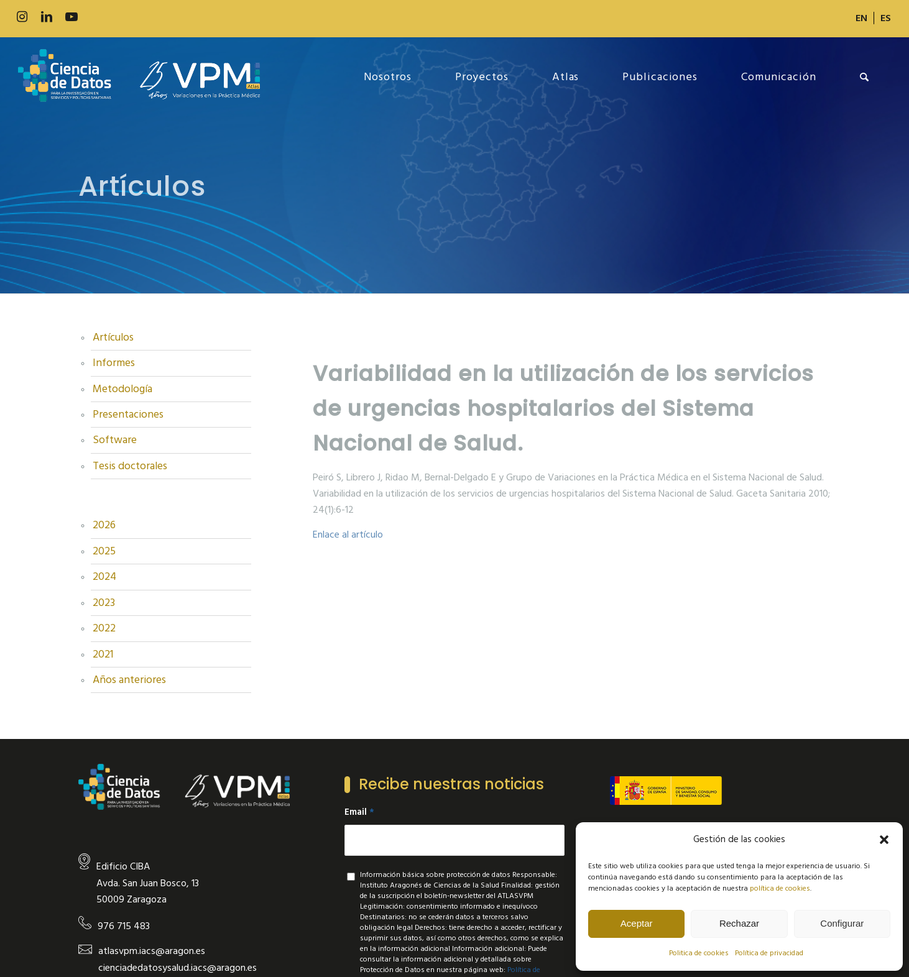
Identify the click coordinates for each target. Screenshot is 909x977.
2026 (104, 525)
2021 (103, 654)
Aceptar (637, 923)
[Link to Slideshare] (121, 17)
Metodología (122, 389)
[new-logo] (139, 77)
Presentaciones (128, 414)
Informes (114, 362)
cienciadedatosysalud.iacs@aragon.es (177, 968)
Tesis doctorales (130, 466)
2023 (104, 602)
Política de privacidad (769, 953)
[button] (884, 839)
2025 (104, 551)
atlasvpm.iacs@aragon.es (151, 951)
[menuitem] (861, 18)
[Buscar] (864, 77)
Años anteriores (129, 679)
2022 (104, 628)
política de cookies (780, 888)
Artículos (113, 337)
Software (115, 440)
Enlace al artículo (348, 534)
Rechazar (739, 923)
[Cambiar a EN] (861, 18)
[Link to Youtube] (71, 17)
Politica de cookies (699, 953)
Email (359, 812)
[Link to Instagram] (21, 17)
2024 (104, 576)
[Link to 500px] (96, 17)
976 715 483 (124, 926)
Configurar (842, 923)
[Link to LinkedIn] (46, 17)
